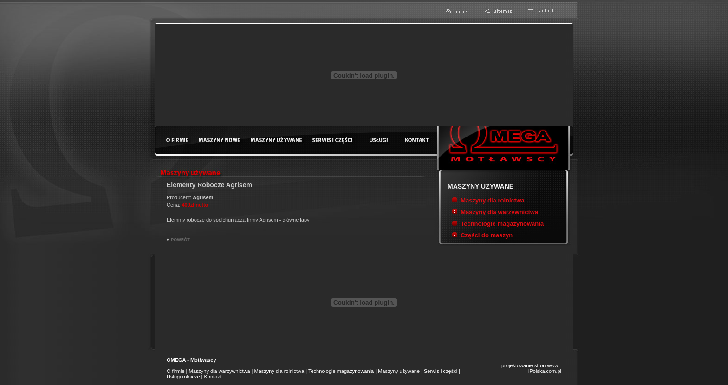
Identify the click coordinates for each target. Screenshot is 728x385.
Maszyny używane (399, 371)
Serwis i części (440, 371)
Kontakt (212, 376)
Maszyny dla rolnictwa (492, 200)
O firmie (176, 371)
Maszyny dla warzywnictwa (499, 212)
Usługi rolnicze (183, 376)
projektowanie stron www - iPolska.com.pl (531, 368)
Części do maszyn (487, 235)
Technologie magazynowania (502, 223)
